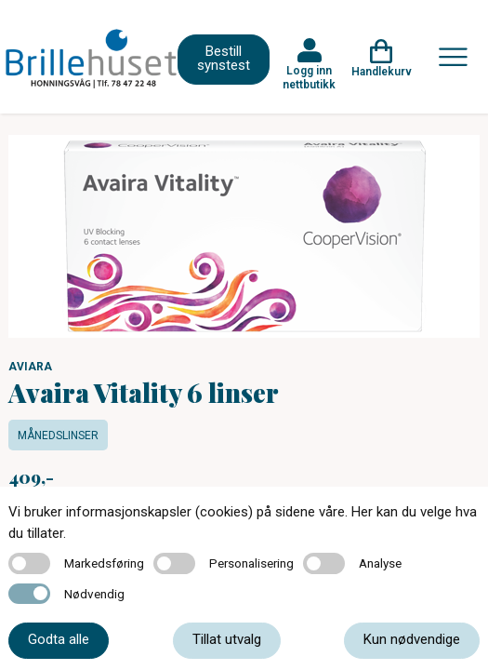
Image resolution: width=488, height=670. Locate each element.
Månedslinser (58, 435)
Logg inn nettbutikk (309, 77)
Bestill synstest (223, 58)
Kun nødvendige (411, 639)
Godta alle (58, 639)
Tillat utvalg (226, 639)
